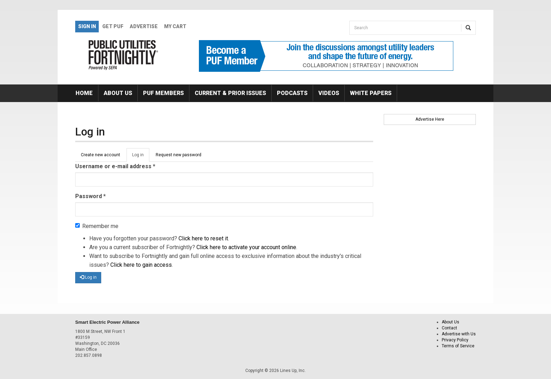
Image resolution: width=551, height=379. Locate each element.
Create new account (100, 154)
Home (84, 93)
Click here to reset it (203, 238)
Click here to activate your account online (246, 247)
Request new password (178, 154)
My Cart (175, 26)
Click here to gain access (141, 264)
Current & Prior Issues (230, 93)
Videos (328, 93)
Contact (449, 328)
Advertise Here (429, 119)
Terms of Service (458, 345)
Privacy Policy (455, 339)
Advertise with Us (459, 333)
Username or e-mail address (115, 166)
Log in (140, 157)
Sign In (87, 26)
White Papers (370, 93)
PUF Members (163, 93)
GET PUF (112, 26)
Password (90, 196)
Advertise (144, 26)
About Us (118, 93)
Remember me (96, 226)
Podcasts (292, 93)
